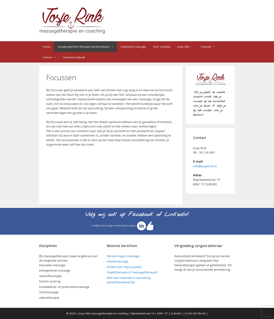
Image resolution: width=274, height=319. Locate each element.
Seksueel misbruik (74, 57)
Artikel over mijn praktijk (124, 267)
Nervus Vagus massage (123, 256)
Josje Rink (187, 46)
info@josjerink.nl (205, 166)
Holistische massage (133, 46)
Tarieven (209, 46)
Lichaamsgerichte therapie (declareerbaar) (87, 46)
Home (46, 46)
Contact (51, 57)
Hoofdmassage (117, 261)
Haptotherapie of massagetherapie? (132, 272)
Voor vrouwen (161, 46)
